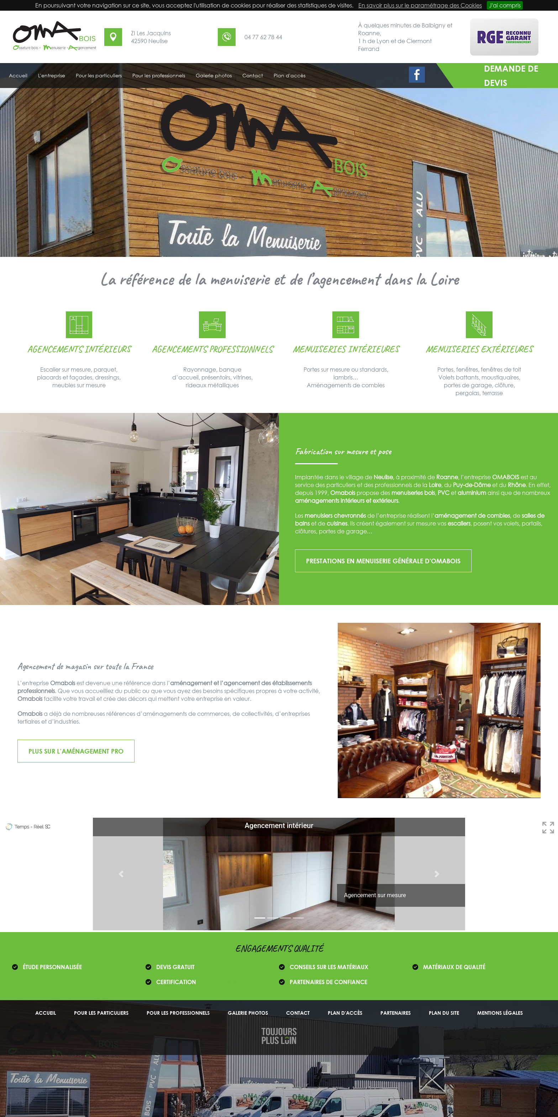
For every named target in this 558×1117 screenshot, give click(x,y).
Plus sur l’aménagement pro (75, 751)
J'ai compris (505, 5)
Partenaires (395, 1013)
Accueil (45, 1013)
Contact (298, 1013)
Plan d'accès (345, 1013)
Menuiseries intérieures (346, 349)
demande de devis (511, 75)
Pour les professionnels (178, 1013)
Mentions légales (500, 1013)
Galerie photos (248, 1013)
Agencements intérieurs (79, 349)
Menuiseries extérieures (479, 349)
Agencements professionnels (212, 349)
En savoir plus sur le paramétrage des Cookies (420, 5)
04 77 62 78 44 (263, 37)
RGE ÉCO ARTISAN (222, 982)
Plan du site (444, 1013)
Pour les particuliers (101, 1013)
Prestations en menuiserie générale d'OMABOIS (383, 561)
